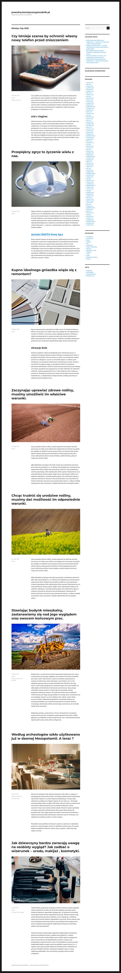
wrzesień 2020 (90, 175)
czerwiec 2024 (90, 113)
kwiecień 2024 (90, 117)
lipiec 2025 (89, 93)
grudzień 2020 (90, 172)
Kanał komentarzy (91, 274)
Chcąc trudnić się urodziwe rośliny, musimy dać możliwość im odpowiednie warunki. (46, 499)
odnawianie (19, 678)
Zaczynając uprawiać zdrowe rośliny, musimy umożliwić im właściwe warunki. (43, 394)
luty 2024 (88, 120)
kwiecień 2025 (90, 98)
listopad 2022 (89, 134)
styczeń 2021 (89, 170)
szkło (18, 798)
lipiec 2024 (89, 112)
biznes (13, 97)
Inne (87, 243)
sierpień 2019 (89, 187)
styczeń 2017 (89, 218)
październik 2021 (90, 156)
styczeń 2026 (89, 86)
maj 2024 (88, 115)
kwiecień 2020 (90, 180)
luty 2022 (88, 149)
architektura (89, 236)
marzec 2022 (89, 148)
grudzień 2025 (90, 88)
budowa (14, 678)
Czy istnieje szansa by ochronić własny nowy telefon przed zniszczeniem (44, 38)
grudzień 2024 (90, 103)
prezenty (14, 798)
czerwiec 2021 (90, 163)
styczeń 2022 (89, 151)
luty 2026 (88, 84)
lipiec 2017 (89, 211)
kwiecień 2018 (90, 201)
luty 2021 (88, 168)
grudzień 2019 (90, 184)
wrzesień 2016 (90, 223)
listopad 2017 (89, 206)
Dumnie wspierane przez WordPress (39, 965)
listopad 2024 (89, 105)
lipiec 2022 (89, 141)
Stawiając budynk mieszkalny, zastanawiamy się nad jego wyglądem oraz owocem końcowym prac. (44, 614)
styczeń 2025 (89, 101)
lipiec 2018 (89, 197)
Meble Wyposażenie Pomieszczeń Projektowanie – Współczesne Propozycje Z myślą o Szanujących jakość (97, 42)
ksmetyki (14, 912)
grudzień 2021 (90, 153)
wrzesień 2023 (90, 125)
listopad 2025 (89, 89)
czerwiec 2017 (90, 213)
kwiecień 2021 (90, 165)
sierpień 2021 (89, 160)
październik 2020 (90, 173)
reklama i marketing (91, 247)
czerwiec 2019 (90, 189)
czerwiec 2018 (90, 199)
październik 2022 (90, 136)
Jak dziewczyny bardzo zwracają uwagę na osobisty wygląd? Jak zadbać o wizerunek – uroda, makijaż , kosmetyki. (46, 847)
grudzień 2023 (90, 124)
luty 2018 (88, 204)
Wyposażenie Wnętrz (91, 257)
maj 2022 (88, 144)
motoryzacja (89, 245)
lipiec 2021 (89, 161)
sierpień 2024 (89, 110)
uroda (87, 254)
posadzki (14, 680)
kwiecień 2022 (90, 146)
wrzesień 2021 (90, 158)
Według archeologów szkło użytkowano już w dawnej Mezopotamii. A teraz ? (46, 736)
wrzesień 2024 (90, 108)
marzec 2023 (89, 130)
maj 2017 (88, 214)
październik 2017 (90, 208)
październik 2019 (90, 185)
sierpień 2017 (89, 209)
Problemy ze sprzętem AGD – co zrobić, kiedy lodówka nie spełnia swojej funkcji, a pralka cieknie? (97, 47)
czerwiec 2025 (90, 94)
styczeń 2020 (89, 182)
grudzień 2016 (90, 220)
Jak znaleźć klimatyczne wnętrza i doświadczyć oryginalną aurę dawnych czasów (96, 52)
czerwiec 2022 (90, 142)
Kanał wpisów (90, 272)
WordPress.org (90, 276)
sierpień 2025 (89, 91)
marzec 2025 (89, 100)
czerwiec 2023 (90, 129)
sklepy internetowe (17, 796)
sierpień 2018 (89, 196)
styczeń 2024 (89, 122)
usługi (13, 213)
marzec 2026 (89, 82)
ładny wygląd (20, 912)
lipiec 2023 (89, 127)
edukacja (88, 242)
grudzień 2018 (90, 192)
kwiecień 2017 (90, 216)
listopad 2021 (89, 154)
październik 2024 (90, 106)
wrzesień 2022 (90, 137)
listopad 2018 (89, 194)
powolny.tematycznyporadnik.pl (31, 12)
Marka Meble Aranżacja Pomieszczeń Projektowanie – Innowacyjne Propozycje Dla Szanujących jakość (97, 61)
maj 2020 (88, 178)
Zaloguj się (89, 270)
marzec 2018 (89, 202)
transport (88, 252)
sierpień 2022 (89, 139)
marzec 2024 (89, 118)
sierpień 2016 (89, 225)
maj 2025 (88, 96)
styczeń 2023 (89, 132)
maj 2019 (88, 190)
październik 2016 (90, 221)
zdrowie (88, 259)
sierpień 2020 (89, 177)
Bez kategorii (89, 238)
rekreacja (88, 248)
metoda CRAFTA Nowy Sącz (47, 234)
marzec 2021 (89, 166)
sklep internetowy (16, 100)
